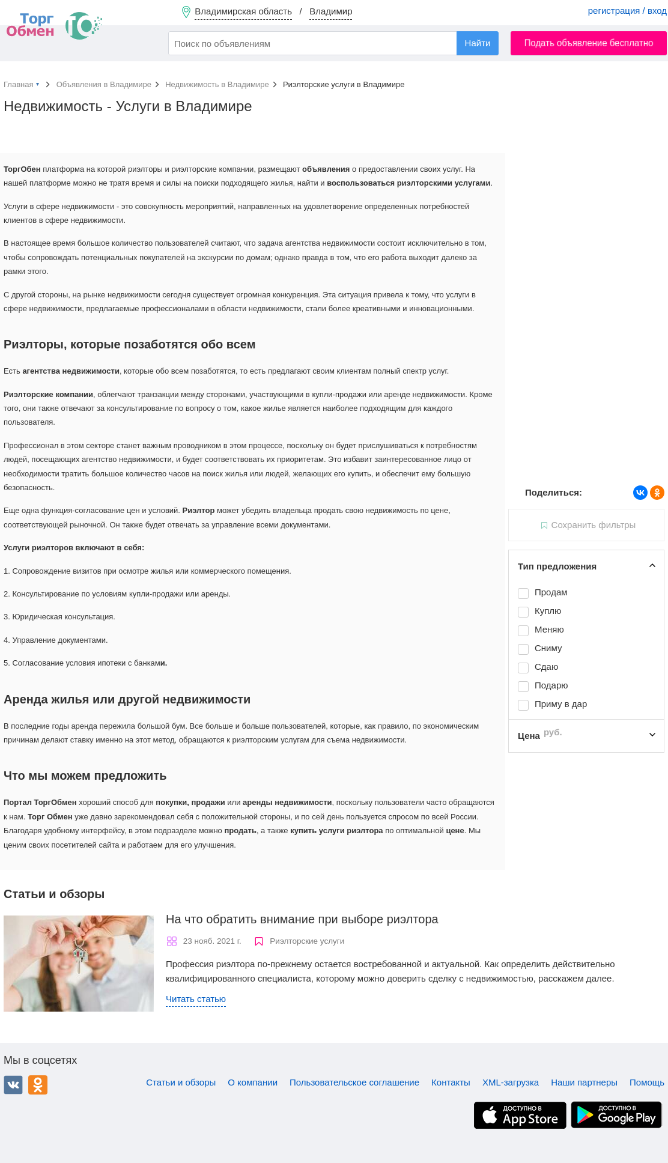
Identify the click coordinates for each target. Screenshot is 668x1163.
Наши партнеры (584, 1082)
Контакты (450, 1082)
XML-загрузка (510, 1082)
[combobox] (333, 43)
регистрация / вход (627, 10)
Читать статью (196, 999)
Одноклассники (37, 1085)
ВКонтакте (13, 1085)
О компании (253, 1082)
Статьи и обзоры (181, 1082)
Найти (478, 43)
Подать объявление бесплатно (589, 43)
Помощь (647, 1082)
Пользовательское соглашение (354, 1082)
